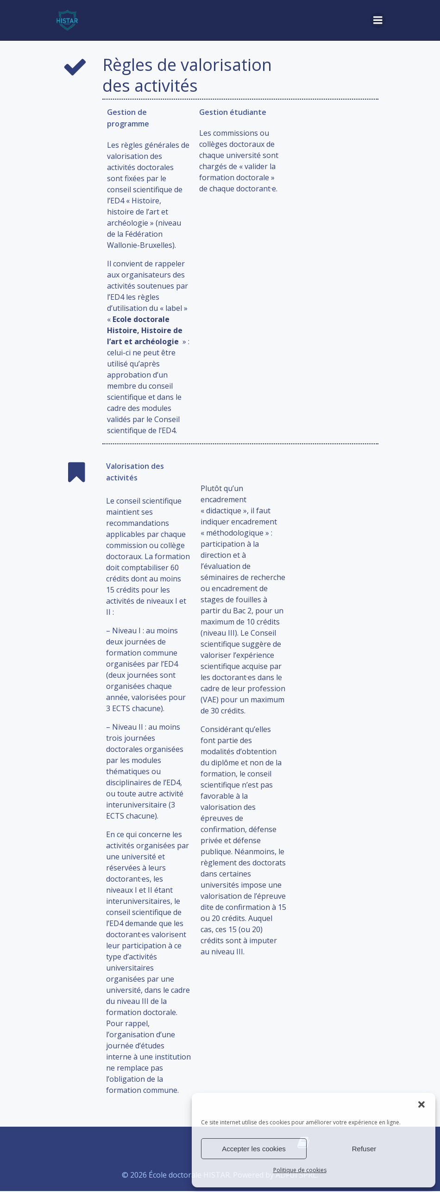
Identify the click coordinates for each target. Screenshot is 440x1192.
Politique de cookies (300, 1170)
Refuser (364, 1149)
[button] (421, 1104)
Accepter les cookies (254, 1149)
